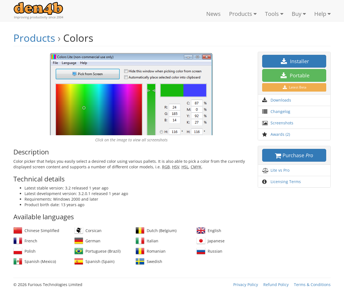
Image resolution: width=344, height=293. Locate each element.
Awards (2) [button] (280, 134)
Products (34, 38)
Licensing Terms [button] (286, 181)
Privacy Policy (245, 284)
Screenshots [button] (282, 122)
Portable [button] (294, 75)
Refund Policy (276, 284)
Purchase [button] (294, 155)
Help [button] (322, 14)
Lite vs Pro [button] (280, 170)
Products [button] (243, 14)
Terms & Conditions (312, 284)
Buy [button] (299, 14)
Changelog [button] (280, 111)
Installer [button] (294, 61)
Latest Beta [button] (294, 87)
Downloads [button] (281, 100)
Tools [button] (274, 14)
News (213, 14)
